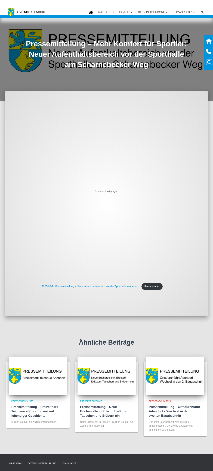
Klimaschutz (184, 12)
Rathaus (106, 12)
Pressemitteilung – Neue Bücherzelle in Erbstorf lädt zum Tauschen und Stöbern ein (104, 411)
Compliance (69, 463)
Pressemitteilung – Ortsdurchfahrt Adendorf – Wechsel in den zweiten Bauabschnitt (174, 411)
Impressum (15, 463)
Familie (125, 12)
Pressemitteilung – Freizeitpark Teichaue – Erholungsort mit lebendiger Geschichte (34, 411)
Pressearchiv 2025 (22, 401)
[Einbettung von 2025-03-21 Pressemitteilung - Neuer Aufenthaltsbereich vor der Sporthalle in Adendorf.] (106, 191)
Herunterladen (152, 286)
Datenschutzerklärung (42, 463)
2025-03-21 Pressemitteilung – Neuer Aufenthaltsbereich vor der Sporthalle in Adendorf (91, 286)
